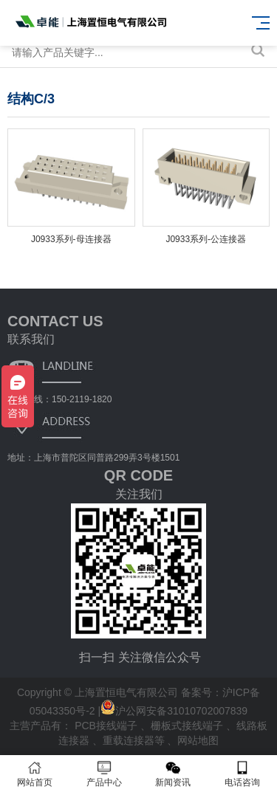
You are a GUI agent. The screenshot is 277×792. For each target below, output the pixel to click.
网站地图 (198, 740)
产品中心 (104, 774)
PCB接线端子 (107, 725)
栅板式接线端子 (188, 725)
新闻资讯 (173, 774)
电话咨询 (242, 774)
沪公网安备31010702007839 (173, 711)
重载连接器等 (135, 740)
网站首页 (34, 774)
